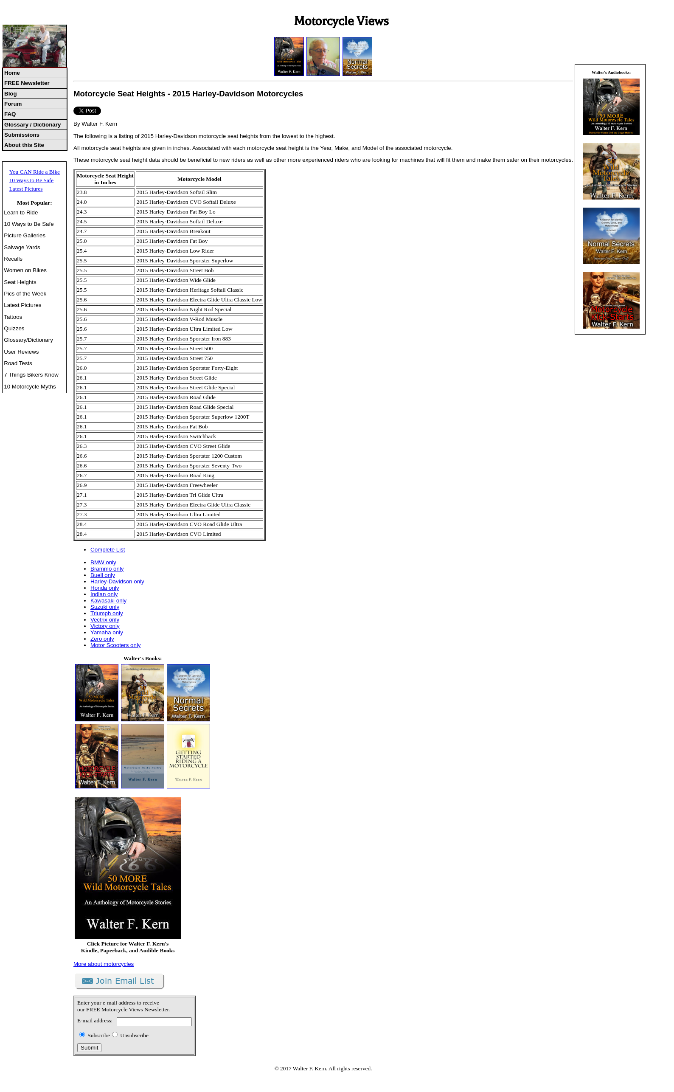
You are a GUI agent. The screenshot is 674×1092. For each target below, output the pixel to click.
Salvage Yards (22, 247)
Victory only (105, 626)
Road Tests (18, 363)
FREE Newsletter (27, 83)
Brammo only (107, 569)
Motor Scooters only (115, 645)
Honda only (104, 588)
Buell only (102, 575)
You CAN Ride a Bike (34, 172)
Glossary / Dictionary (32, 124)
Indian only (104, 594)
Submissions (21, 135)
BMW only (103, 562)
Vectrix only (104, 619)
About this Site (24, 145)
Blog (10, 93)
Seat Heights (20, 282)
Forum (13, 104)
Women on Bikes (25, 270)
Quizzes (14, 328)
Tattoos (13, 317)
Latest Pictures (26, 189)
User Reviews (21, 352)
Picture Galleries (24, 235)
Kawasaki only (108, 600)
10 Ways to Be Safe (31, 180)
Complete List (107, 549)
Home (12, 73)
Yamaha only (106, 632)
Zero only (102, 639)
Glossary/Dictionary (28, 340)
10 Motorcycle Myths (30, 386)
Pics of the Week (25, 293)
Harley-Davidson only (117, 581)
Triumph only (106, 613)
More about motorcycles (103, 964)
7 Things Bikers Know (31, 375)
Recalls (13, 259)
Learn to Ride (21, 212)
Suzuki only (104, 607)
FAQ (10, 114)
